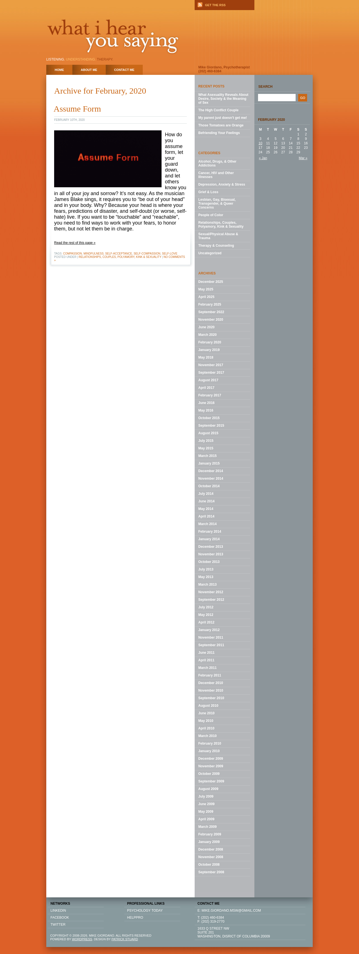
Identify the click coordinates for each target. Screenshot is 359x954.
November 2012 (210, 592)
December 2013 (210, 547)
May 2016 (205, 410)
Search (265, 87)
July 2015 (205, 441)
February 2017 (209, 395)
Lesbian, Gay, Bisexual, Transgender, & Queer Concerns (217, 203)
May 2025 (205, 289)
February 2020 (209, 342)
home (59, 69)
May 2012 (205, 615)
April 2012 (206, 622)
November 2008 (210, 857)
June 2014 (206, 501)
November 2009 (210, 766)
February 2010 (209, 743)
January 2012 (209, 630)
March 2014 (207, 524)
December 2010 (210, 683)
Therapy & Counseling (216, 246)
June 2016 (206, 403)
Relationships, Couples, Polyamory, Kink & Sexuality (120, 256)
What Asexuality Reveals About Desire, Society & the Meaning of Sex (223, 99)
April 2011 (206, 660)
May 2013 (205, 577)
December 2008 (210, 849)
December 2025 (210, 282)
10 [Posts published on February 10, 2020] (260, 143)
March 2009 (207, 827)
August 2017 (208, 380)
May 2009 (205, 812)
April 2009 (206, 819)
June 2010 (206, 713)
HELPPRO (135, 918)
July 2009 (205, 796)
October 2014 (209, 486)
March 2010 (207, 736)
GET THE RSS (215, 5)
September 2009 (211, 781)
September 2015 (211, 426)
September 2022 (211, 312)
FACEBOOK (59, 918)
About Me (89, 69)
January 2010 (209, 751)
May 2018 (205, 357)
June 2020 (206, 327)
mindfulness (94, 253)
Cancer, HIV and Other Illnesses (216, 175)
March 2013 (207, 584)
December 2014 (210, 471)
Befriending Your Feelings (219, 133)
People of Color (210, 215)
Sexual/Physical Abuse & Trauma (218, 236)
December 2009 (210, 759)
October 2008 (209, 865)
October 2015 (209, 418)
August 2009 (208, 789)
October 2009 (209, 774)
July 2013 (205, 569)
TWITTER (57, 925)
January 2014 (209, 539)
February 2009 (209, 834)
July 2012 (205, 607)
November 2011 (210, 637)
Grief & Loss (208, 192)
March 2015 (207, 456)
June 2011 (206, 653)
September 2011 (211, 645)
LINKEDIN (58, 911)
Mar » (303, 158)
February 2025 (209, 304)
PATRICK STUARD (124, 939)
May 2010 (205, 721)
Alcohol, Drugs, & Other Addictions (217, 163)
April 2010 (206, 728)
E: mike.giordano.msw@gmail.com (229, 911)
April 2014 (206, 516)
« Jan (263, 158)
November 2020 (210, 320)
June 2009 (206, 804)
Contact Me (124, 69)
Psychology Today (145, 911)
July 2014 (205, 494)
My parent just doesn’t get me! (222, 118)
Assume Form (77, 108)
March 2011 (207, 668)
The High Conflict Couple (218, 110)
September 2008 (211, 872)
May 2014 (205, 509)
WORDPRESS (82, 939)
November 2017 (210, 365)
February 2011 (209, 675)
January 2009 (209, 842)
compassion (72, 253)
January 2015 (209, 463)
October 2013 (209, 562)
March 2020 (207, 335)
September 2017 (211, 373)
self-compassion (147, 253)
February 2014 (209, 531)
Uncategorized (210, 253)
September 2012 (211, 600)
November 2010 (210, 690)
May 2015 (205, 448)
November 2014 (210, 479)
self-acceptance (118, 253)
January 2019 (209, 350)
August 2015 (208, 433)
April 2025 (206, 297)
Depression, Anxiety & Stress (221, 184)
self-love (169, 253)
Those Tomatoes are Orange (220, 125)
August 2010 (208, 706)
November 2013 (210, 554)
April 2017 (206, 388)
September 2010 (211, 698)
